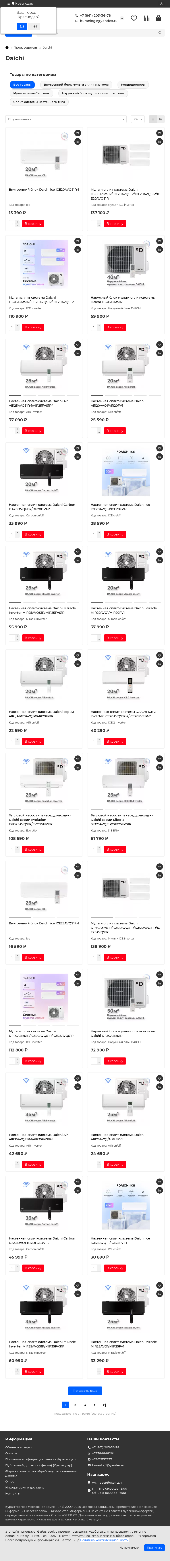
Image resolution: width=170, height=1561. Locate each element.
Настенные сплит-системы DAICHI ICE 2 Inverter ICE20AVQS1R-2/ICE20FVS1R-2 (123, 715)
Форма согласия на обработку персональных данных (41, 1473)
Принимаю (154, 1547)
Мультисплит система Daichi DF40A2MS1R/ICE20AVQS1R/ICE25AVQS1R (41, 1034)
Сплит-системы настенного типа (39, 102)
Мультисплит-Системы (31, 94)
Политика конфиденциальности (104, 1540)
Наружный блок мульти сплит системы (93, 94)
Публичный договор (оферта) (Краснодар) (38, 1465)
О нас (9, 1481)
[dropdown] (8, 3)
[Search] (105, 33)
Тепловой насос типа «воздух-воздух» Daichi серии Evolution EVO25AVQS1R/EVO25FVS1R (40, 820)
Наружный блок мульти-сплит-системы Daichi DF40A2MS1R (123, 300)
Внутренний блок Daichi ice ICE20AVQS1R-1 (44, 190)
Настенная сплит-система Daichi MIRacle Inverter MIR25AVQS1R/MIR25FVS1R (42, 611)
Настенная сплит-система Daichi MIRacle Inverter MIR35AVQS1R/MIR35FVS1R (42, 1345)
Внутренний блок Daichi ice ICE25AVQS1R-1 (44, 924)
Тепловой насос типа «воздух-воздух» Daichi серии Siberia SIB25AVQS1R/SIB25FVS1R (122, 820)
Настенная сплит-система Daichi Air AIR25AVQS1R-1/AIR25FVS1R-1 (38, 404)
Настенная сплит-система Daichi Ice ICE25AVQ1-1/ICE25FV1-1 (120, 1241)
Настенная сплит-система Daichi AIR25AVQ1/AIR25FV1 (118, 1138)
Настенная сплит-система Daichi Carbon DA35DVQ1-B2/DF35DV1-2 (42, 1241)
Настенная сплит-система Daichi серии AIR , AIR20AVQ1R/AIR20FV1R (41, 715)
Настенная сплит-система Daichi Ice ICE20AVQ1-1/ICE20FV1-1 (120, 508)
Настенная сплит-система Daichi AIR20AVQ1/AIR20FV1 (118, 404)
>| (104, 1406)
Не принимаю (129, 1547)
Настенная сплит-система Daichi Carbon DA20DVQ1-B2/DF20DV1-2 (42, 508)
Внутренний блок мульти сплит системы (76, 85)
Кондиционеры (133, 85)
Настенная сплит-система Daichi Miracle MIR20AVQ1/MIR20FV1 (124, 611)
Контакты (12, 1493)
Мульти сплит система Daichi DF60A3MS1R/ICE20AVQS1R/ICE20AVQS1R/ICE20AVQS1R (125, 194)
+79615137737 (102, 1459)
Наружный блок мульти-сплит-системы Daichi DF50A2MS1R (123, 1034)
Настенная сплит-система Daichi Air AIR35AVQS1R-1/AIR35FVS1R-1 (38, 1138)
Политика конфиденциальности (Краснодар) (41, 1459)
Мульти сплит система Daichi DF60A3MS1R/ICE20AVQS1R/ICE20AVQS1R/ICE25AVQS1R (125, 928)
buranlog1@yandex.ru (96, 21)
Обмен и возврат (18, 1447)
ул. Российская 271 (107, 1482)
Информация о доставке (24, 1487)
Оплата (11, 1453)
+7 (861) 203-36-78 (92, 16)
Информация (18, 1439)
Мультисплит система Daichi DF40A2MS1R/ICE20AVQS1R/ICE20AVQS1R (41, 300)
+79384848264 (103, 1453)
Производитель (25, 48)
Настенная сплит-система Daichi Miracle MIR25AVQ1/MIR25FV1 (124, 1345)
